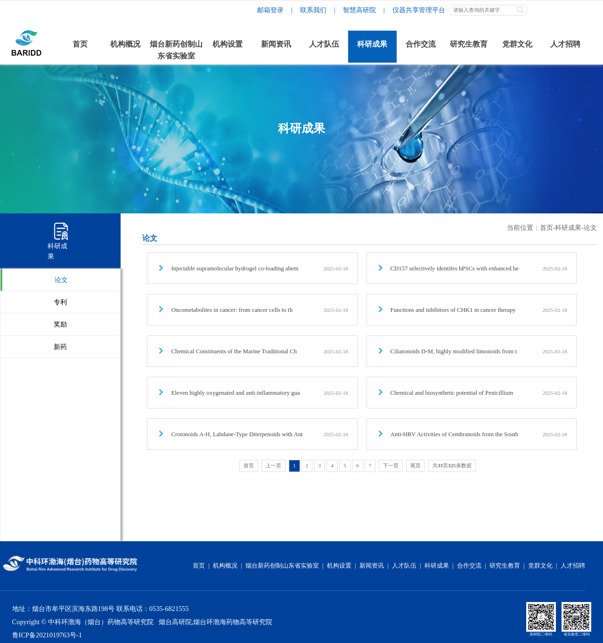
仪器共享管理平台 (418, 10)
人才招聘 (573, 565)
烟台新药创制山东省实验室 (282, 565)
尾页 (415, 465)
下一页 (391, 465)
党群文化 (540, 565)
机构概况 (225, 565)
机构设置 (339, 565)
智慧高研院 (359, 10)
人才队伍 (404, 565)
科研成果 (568, 227)
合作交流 (469, 565)
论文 (61, 280)
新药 (60, 346)
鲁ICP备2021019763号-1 (47, 635)
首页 (546, 227)
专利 (60, 302)
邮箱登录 (270, 10)
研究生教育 (504, 565)
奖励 (60, 324)
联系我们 (313, 10)
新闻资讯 (371, 565)
